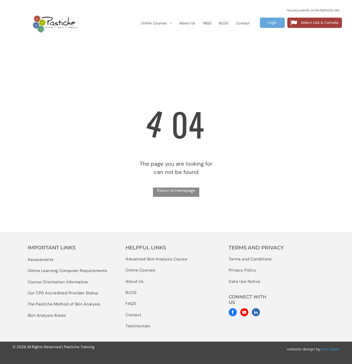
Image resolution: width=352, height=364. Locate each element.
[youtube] (244, 312)
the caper (330, 349)
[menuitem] (156, 23)
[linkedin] (256, 312)
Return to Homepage (176, 190)
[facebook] (233, 312)
